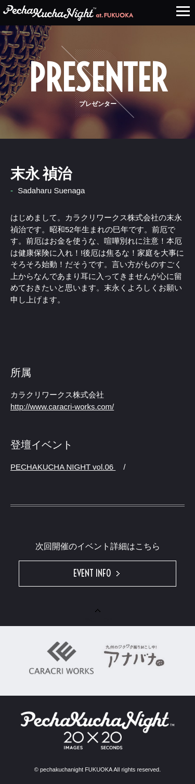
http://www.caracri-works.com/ (62, 406)
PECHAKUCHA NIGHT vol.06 (62, 466)
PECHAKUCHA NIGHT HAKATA (68, 13)
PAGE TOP (97, 616)
